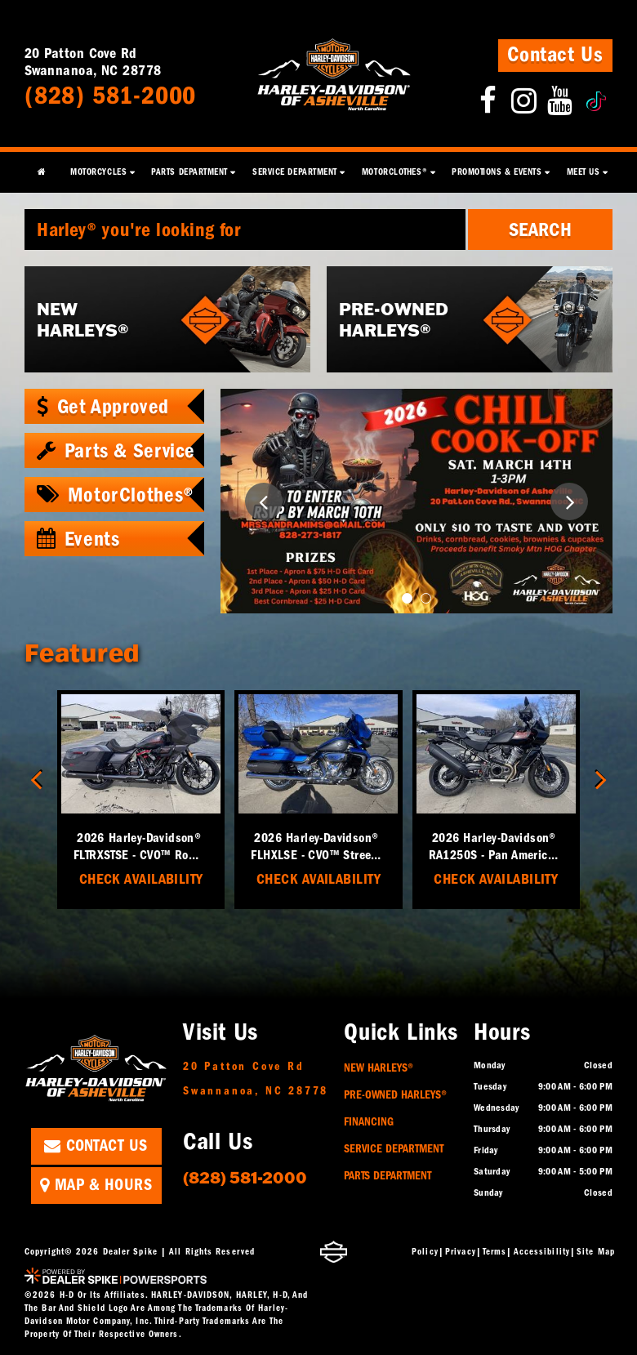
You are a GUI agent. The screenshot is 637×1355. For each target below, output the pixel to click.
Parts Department (387, 1176)
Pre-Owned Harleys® (395, 1095)
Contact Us (555, 54)
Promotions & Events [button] (496, 172)
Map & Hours (96, 1184)
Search (540, 229)
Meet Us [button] (583, 172)
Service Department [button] (294, 172)
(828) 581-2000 (245, 1177)
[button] (264, 501)
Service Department (393, 1149)
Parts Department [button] (189, 172)
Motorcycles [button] (98, 172)
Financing (369, 1122)
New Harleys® (378, 1068)
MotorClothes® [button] (394, 172)
